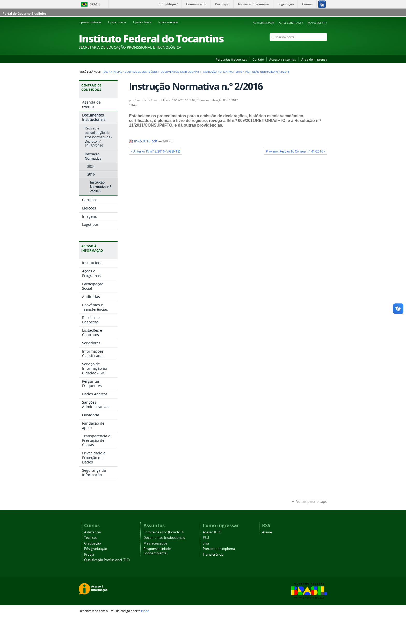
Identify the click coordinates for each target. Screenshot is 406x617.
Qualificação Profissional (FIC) (107, 560)
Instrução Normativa (217, 72)
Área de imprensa (314, 59)
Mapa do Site (317, 23)
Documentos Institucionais (180, 72)
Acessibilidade (263, 23)
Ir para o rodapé (170, 22)
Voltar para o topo (311, 501)
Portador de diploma (219, 549)
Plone (145, 611)
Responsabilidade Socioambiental (157, 551)
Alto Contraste (291, 23)
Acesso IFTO (212, 532)
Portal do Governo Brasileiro (24, 13)
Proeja (89, 554)
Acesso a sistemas (282, 59)
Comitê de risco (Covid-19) (163, 532)
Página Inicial (112, 72)
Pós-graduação (95, 549)
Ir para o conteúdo (92, 22)
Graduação (92, 543)
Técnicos (90, 537)
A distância (92, 532)
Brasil (95, 4)
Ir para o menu (119, 22)
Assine (267, 532)
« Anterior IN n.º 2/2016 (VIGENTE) (155, 151)
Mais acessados (155, 543)
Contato (258, 59)
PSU (206, 537)
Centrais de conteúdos (141, 72)
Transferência (213, 554)
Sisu (206, 543)
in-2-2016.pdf (143, 141)
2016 (239, 72)
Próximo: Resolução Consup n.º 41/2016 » (295, 151)
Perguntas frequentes (231, 59)
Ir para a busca (144, 22)
